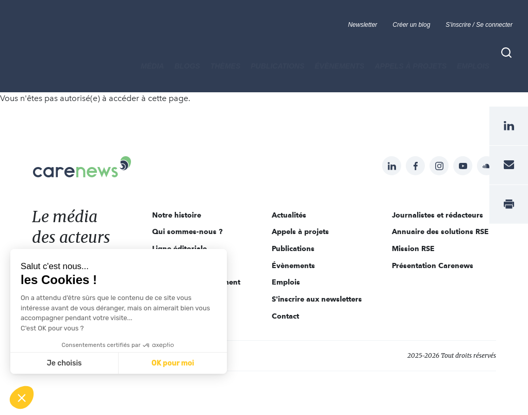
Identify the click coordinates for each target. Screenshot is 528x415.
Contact (285, 316)
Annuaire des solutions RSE (440, 231)
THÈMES (225, 66)
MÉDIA (152, 66)
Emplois (473, 66)
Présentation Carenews (432, 265)
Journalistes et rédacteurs (437, 215)
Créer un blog (412, 24)
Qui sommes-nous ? (187, 231)
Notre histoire (176, 215)
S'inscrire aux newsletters (317, 299)
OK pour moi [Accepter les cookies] (173, 363)
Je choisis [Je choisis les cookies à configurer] (64, 363)
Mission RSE (413, 248)
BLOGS (187, 66)
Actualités (289, 215)
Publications (277, 66)
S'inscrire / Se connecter (479, 24)
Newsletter (362, 24)
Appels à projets (411, 66)
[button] (21, 397)
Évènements (339, 66)
